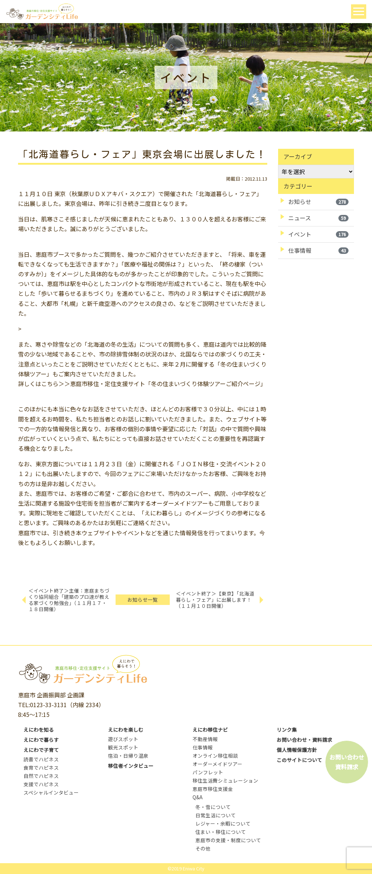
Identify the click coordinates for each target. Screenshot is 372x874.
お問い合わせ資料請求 (346, 762)
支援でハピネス (41, 784)
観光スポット (123, 747)
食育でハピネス (41, 767)
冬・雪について (213, 806)
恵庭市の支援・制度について (228, 840)
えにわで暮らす (41, 739)
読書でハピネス (41, 759)
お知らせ (318, 201)
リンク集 (287, 729)
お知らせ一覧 (142, 599)
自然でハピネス (41, 775)
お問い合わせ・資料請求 (304, 739)
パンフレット (208, 772)
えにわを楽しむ (125, 729)
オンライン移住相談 (215, 755)
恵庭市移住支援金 (213, 788)
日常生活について (215, 815)
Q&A (198, 797)
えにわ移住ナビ (210, 729)
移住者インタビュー (130, 765)
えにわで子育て (41, 749)
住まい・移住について (220, 831)
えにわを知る (38, 729)
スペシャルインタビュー (51, 792)
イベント (318, 234)
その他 (203, 848)
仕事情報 (318, 250)
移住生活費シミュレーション (225, 780)
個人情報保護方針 (297, 749)
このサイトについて (299, 759)
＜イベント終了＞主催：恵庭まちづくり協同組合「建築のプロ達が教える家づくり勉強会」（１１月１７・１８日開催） (69, 600)
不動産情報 (205, 739)
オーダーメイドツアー (217, 763)
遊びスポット (123, 739)
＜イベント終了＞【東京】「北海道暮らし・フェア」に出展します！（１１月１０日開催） (215, 599)
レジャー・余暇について (223, 823)
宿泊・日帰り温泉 (128, 755)
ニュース (318, 217)
